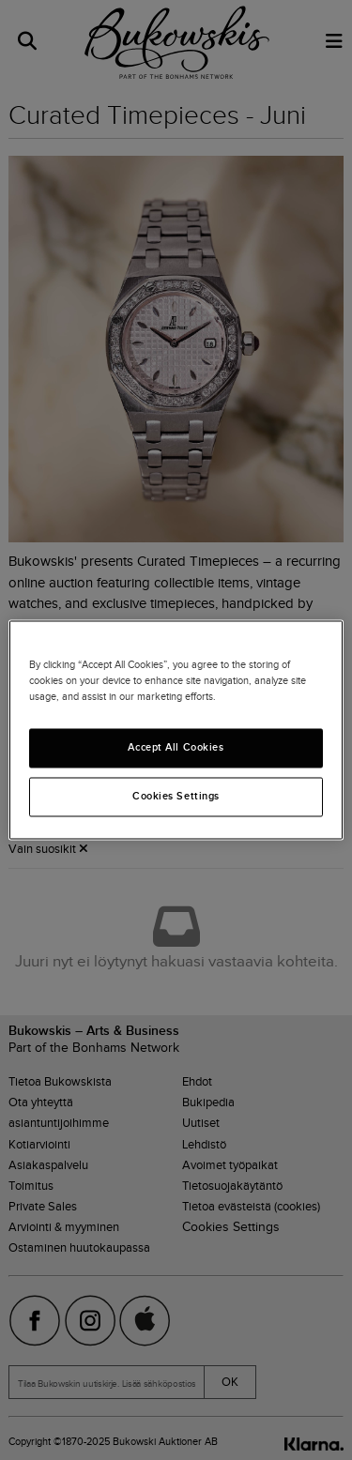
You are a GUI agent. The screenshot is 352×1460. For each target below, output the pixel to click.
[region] (175, 729)
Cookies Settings (176, 796)
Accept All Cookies (175, 747)
